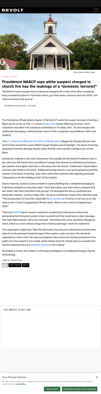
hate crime (49, 123)
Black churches (54, 198)
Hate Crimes (15, 265)
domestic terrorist (40, 244)
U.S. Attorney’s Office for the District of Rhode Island (34, 141)
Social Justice (9, 77)
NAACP (16, 212)
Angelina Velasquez (16, 106)
